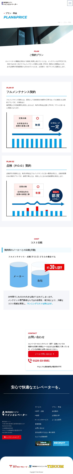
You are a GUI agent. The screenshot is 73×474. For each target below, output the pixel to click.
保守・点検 (39, 411)
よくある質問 (56, 420)
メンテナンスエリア (11, 437)
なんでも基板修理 (41, 436)
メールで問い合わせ (43, 354)
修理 (37, 415)
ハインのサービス (41, 420)
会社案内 (55, 411)
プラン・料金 (56, 407)
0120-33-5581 (39, 361)
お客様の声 (56, 415)
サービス (38, 407)
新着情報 (38, 424)
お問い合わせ (39, 428)
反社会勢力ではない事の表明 (45, 432)
